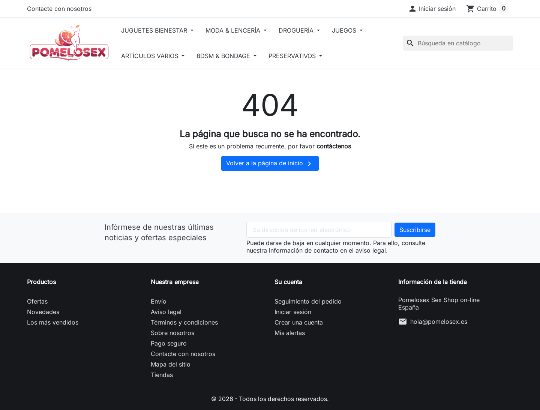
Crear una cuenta (298, 322)
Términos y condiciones (184, 322)
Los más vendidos (52, 322)
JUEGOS (347, 30)
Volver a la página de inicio (270, 163)
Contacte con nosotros (59, 8)
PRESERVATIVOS (295, 56)
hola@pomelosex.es (438, 321)
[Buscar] (458, 43)
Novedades (43, 312)
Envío (158, 301)
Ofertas (37, 301)
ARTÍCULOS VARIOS (152, 56)
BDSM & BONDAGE (227, 56)
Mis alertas (289, 333)
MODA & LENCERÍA (236, 30)
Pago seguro (169, 343)
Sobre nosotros (172, 333)
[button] (432, 8)
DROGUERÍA (299, 30)
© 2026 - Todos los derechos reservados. (270, 399)
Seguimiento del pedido (308, 301)
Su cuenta (288, 282)
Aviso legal (166, 312)
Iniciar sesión (292, 312)
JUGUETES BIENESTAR (157, 30)
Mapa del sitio (170, 364)
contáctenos (333, 146)
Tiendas (162, 375)
